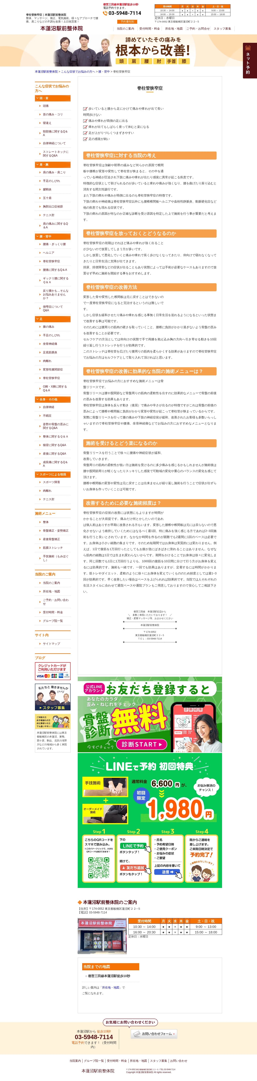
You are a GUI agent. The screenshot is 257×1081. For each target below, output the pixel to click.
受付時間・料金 (149, 28)
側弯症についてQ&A (53, 308)
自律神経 (48, 407)
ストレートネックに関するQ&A (56, 153)
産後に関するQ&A (54, 453)
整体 (46, 522)
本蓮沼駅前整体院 (98, 1071)
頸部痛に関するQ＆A (55, 133)
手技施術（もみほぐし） (56, 558)
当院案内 (75, 1060)
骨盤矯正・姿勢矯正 (56, 530)
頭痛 (46, 105)
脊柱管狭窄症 (51, 261)
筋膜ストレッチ (53, 547)
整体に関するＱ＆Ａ (55, 436)
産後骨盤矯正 (51, 539)
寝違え (47, 122)
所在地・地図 (174, 28)
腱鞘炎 (47, 189)
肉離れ (47, 360)
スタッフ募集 (222, 28)
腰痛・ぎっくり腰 (54, 244)
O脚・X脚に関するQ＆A (55, 388)
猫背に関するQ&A (54, 445)
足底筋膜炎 (50, 352)
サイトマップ (51, 643)
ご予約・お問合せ (198, 28)
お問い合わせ (178, 1060)
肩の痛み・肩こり (54, 172)
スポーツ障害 (51, 482)
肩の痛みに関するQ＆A (55, 225)
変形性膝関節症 (53, 369)
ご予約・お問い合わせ (56, 601)
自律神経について (54, 143)
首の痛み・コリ (53, 114)
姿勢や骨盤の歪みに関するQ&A (56, 426)
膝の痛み (48, 326)
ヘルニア (48, 252)
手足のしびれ (51, 180)
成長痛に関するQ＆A (55, 464)
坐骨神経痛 (50, 343)
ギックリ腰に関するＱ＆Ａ (56, 280)
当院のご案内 (125, 28)
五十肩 (47, 197)
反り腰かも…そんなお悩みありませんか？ (56, 294)
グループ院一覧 (53, 620)
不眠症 (47, 415)
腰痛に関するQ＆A (55, 269)
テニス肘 (48, 215)
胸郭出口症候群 (53, 206)
